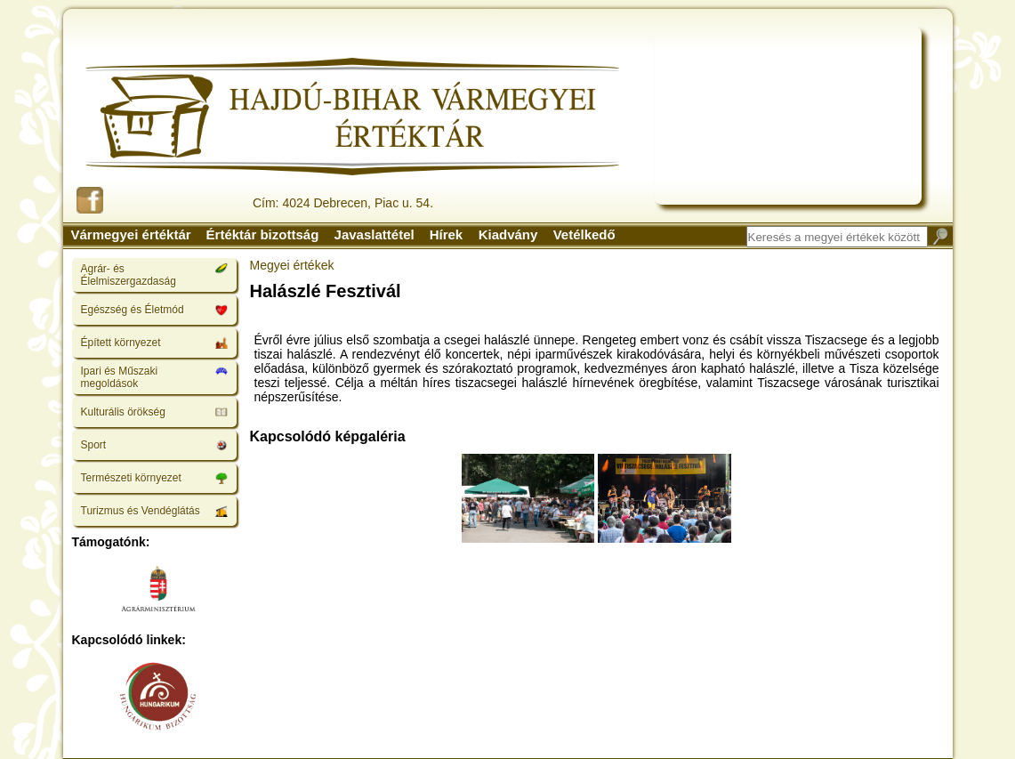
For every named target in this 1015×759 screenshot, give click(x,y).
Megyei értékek (292, 265)
